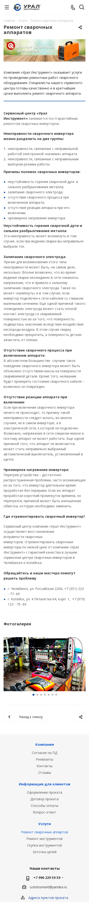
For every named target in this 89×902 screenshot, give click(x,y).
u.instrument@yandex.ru (48, 887)
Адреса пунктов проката (48, 897)
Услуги (44, 823)
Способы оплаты (44, 805)
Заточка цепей (44, 852)
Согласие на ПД (44, 752)
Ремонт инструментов (44, 838)
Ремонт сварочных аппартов (44, 832)
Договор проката (44, 799)
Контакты (44, 766)
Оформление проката (44, 792)
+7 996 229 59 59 (46, 877)
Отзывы (44, 772)
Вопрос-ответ (44, 812)
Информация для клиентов (44, 784)
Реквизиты (44, 759)
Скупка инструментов (44, 845)
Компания (44, 744)
